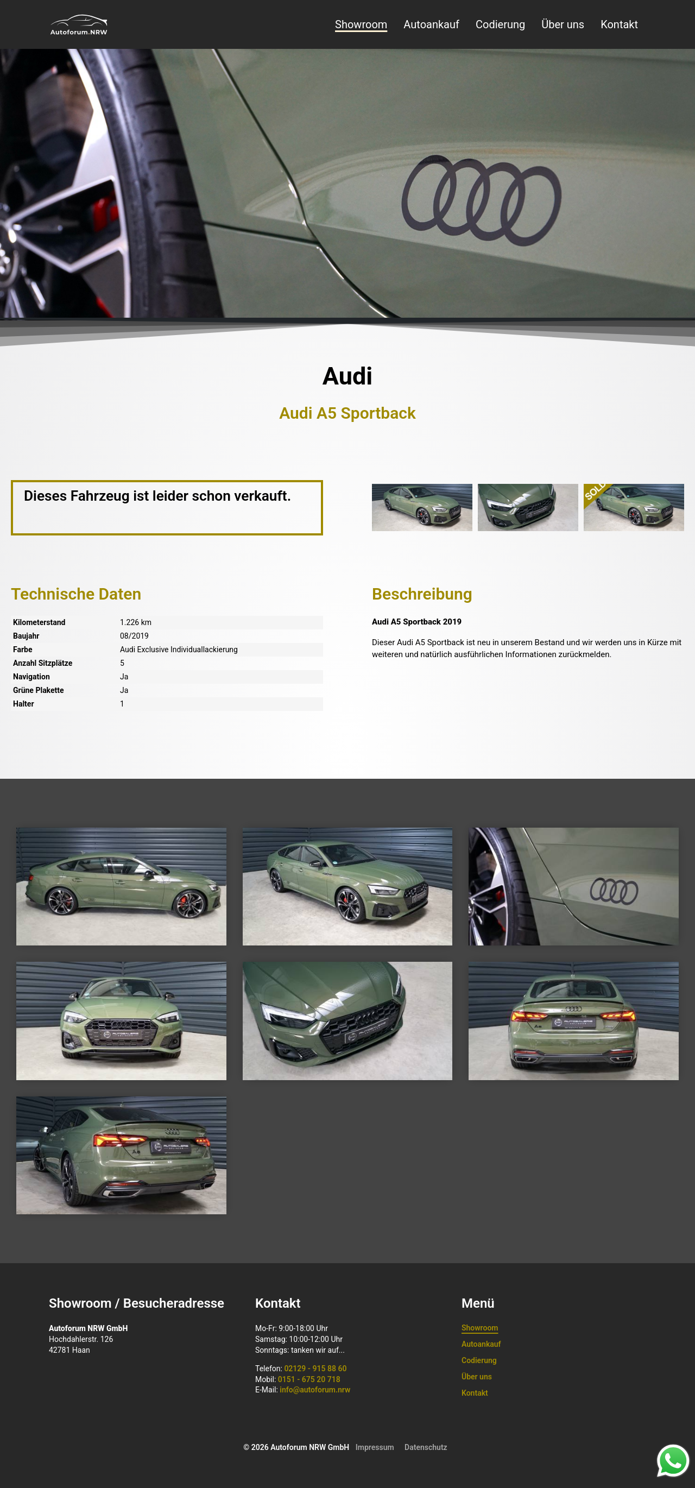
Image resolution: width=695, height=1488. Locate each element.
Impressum (375, 1447)
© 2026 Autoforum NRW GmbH (296, 1447)
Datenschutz (426, 1447)
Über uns (562, 24)
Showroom (361, 24)
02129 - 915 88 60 (315, 1368)
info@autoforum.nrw (315, 1389)
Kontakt (619, 24)
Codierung (500, 24)
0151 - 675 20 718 (309, 1379)
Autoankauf (431, 24)
